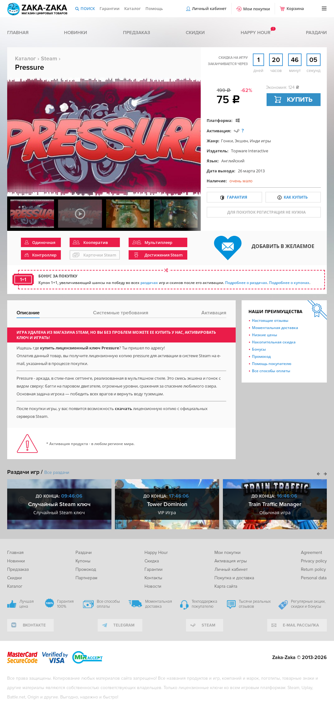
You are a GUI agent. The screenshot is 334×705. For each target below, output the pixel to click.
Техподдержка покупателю (204, 604)
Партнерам (86, 578)
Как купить (296, 197)
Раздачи (316, 32)
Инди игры (260, 141)
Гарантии (110, 8)
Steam (49, 58)
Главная (17, 32)
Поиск (88, 8)
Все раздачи (56, 472)
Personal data (314, 578)
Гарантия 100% (65, 604)
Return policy (313, 569)
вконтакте (34, 625)
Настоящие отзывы (270, 320)
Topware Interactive (249, 151)
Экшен (241, 141)
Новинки (75, 32)
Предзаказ (136, 32)
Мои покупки (256, 9)
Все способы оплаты (271, 370)
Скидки (195, 32)
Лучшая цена (26, 604)
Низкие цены (264, 334)
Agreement (311, 552)
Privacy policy (314, 561)
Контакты (153, 578)
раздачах (149, 282)
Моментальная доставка (275, 327)
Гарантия (237, 197)
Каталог (132, 8)
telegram (124, 625)
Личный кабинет (209, 8)
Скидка (152, 561)
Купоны (83, 561)
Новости (153, 586)
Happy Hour (156, 552)
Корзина (295, 8)
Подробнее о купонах (289, 282)
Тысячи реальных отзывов (255, 604)
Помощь (154, 8)
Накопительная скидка (274, 342)
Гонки (227, 141)
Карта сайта (225, 586)
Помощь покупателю (271, 363)
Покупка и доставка (234, 578)
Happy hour (255, 32)
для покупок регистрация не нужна (266, 212)
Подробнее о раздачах (246, 282)
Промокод (261, 356)
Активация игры (230, 561)
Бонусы (259, 349)
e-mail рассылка (301, 625)
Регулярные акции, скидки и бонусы (308, 604)
